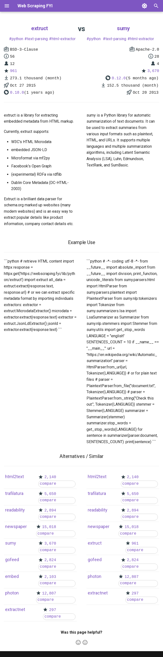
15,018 (49, 527)
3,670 (153, 71)
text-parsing (37, 38)
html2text (14, 476)
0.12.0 (119, 78)
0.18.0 (17, 92)
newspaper (16, 526)
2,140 (50, 477)
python (17, 38)
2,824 (50, 560)
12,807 (49, 593)
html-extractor (64, 38)
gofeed (12, 559)
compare (48, 483)
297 (52, 610)
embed (12, 576)
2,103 (50, 577)
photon (12, 592)
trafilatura (14, 493)
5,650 (50, 494)
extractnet (15, 609)
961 (13, 71)
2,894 (50, 510)
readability (15, 509)
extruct (39, 28)
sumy (123, 28)
